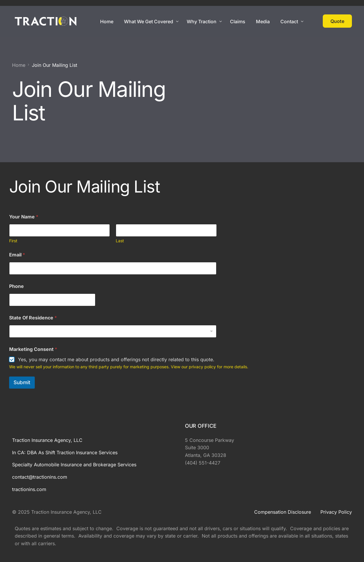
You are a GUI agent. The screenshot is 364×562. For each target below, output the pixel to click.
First (13, 240)
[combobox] (113, 331)
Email (17, 255)
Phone (16, 286)
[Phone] (52, 300)
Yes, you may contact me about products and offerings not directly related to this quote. (116, 359)
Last (120, 240)
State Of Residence (33, 318)
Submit (22, 382)
